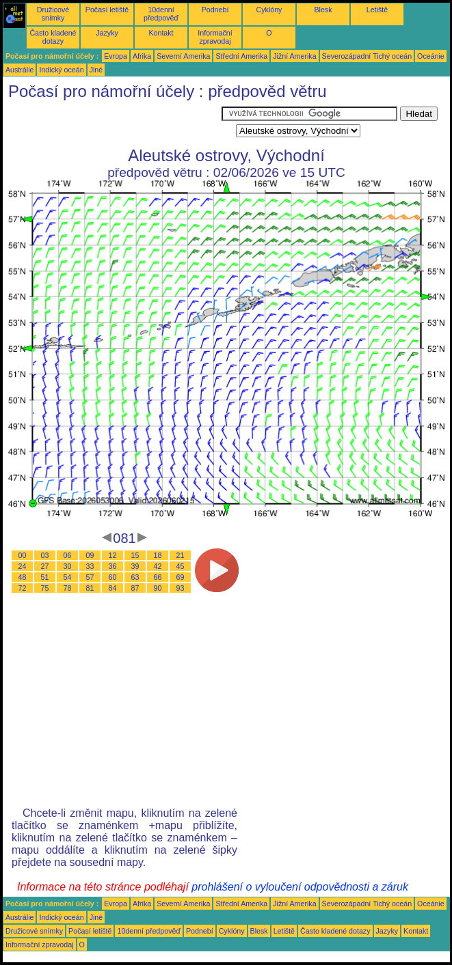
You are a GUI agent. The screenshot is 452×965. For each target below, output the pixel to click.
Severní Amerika (183, 56)
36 (113, 566)
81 (90, 588)
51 (45, 577)
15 (135, 555)
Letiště (377, 9)
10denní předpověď (161, 13)
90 (158, 588)
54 (68, 577)
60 (113, 577)
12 (113, 555)
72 (22, 588)
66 (158, 577)
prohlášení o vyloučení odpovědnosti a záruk (299, 887)
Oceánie (430, 56)
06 (68, 555)
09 (90, 555)
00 (22, 555)
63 (135, 577)
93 (180, 588)
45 (180, 566)
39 (135, 566)
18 (158, 555)
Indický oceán (61, 70)
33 (90, 566)
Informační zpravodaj (215, 37)
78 (68, 588)
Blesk (323, 9)
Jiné (96, 70)
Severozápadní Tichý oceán (367, 56)
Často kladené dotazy (52, 37)
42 (158, 566)
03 (45, 555)
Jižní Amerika (294, 56)
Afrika (142, 56)
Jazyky (107, 33)
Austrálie (19, 70)
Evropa (115, 56)
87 (135, 588)
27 (45, 566)
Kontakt (160, 33)
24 (22, 566)
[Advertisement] (112, 124)
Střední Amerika (241, 56)
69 (180, 577)
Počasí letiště (107, 9)
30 (68, 566)
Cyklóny (269, 9)
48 (22, 577)
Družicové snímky (53, 13)
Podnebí (215, 9)
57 (90, 577)
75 (45, 588)
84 (113, 588)
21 (180, 555)
